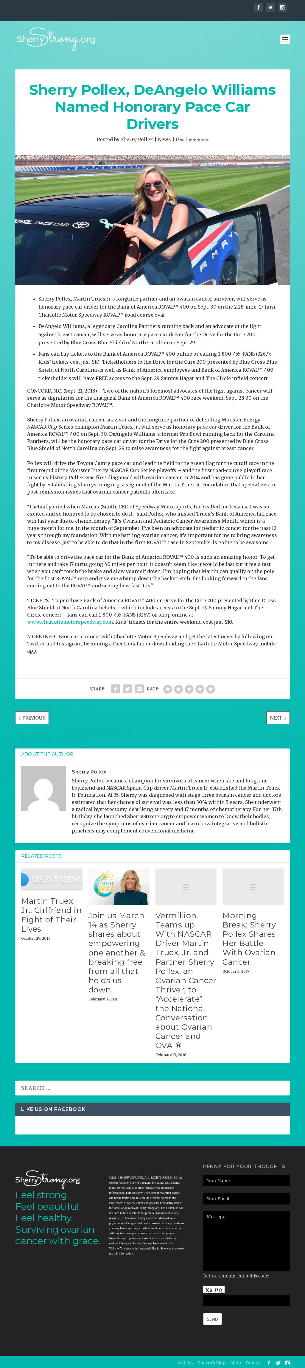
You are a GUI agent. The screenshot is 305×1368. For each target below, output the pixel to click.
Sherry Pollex (137, 137)
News (164, 137)
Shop (235, 1361)
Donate (253, 1361)
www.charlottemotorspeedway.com (70, 620)
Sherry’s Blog (212, 1361)
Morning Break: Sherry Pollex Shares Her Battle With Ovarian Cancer (249, 937)
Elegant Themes (54, 1361)
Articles (185, 1361)
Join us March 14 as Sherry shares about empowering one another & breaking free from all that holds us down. (116, 951)
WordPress (105, 1361)
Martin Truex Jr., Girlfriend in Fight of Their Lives (51, 913)
